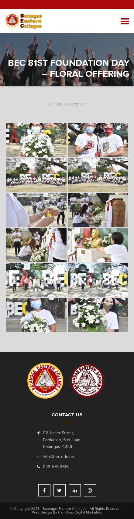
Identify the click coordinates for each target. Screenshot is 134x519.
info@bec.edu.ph (58, 457)
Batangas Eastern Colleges (24, 21)
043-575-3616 (56, 467)
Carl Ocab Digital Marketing (80, 512)
